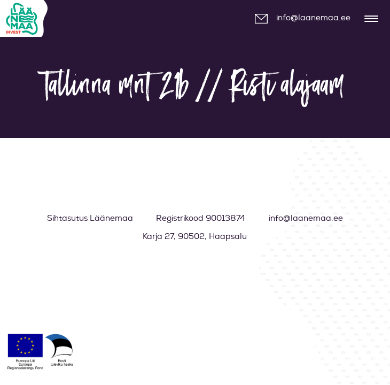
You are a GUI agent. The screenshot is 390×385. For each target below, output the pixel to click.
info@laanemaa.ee (313, 18)
